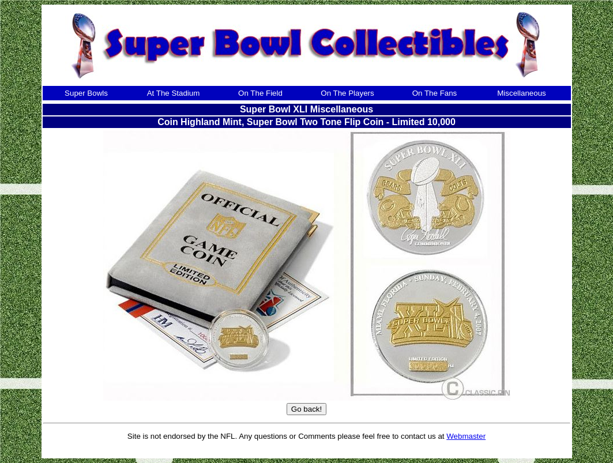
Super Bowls (86, 93)
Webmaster (466, 436)
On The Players (347, 93)
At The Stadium (173, 93)
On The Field (260, 93)
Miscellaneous (521, 93)
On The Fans (434, 93)
